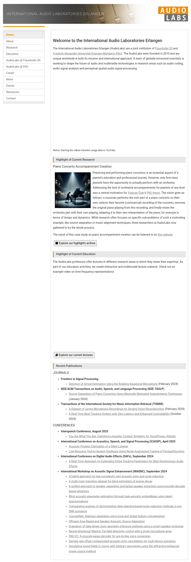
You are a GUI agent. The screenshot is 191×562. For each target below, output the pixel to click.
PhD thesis (153, 192)
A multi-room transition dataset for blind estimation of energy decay (110, 481)
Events (10, 85)
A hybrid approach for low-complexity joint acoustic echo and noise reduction (116, 476)
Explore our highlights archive (75, 243)
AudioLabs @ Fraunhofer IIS (23, 60)
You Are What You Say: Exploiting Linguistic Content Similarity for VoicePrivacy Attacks (122, 436)
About (10, 41)
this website (165, 234)
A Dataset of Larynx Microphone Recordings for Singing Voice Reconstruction (116, 408)
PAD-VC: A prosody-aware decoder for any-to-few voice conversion (109, 536)
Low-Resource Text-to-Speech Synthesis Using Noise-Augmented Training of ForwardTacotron (126, 451)
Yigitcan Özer (136, 192)
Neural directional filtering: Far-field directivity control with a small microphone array (120, 531)
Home (10, 34)
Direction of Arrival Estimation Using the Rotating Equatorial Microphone (113, 384)
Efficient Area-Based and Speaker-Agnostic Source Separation (107, 521)
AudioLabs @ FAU (17, 66)
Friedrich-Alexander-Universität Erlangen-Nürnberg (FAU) (87, 53)
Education (12, 54)
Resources (12, 92)
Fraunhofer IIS (164, 48)
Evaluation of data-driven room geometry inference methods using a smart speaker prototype (126, 526)
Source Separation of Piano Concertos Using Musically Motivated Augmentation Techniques (125, 393)
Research (12, 47)
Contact (11, 98)
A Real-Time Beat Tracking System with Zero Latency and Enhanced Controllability (119, 413)
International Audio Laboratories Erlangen (55, 14)
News (9, 79)
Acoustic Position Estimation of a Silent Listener (98, 446)
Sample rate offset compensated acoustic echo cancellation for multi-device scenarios (122, 541)
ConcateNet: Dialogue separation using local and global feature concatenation (117, 516)
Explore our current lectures (74, 355)
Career (10, 73)
